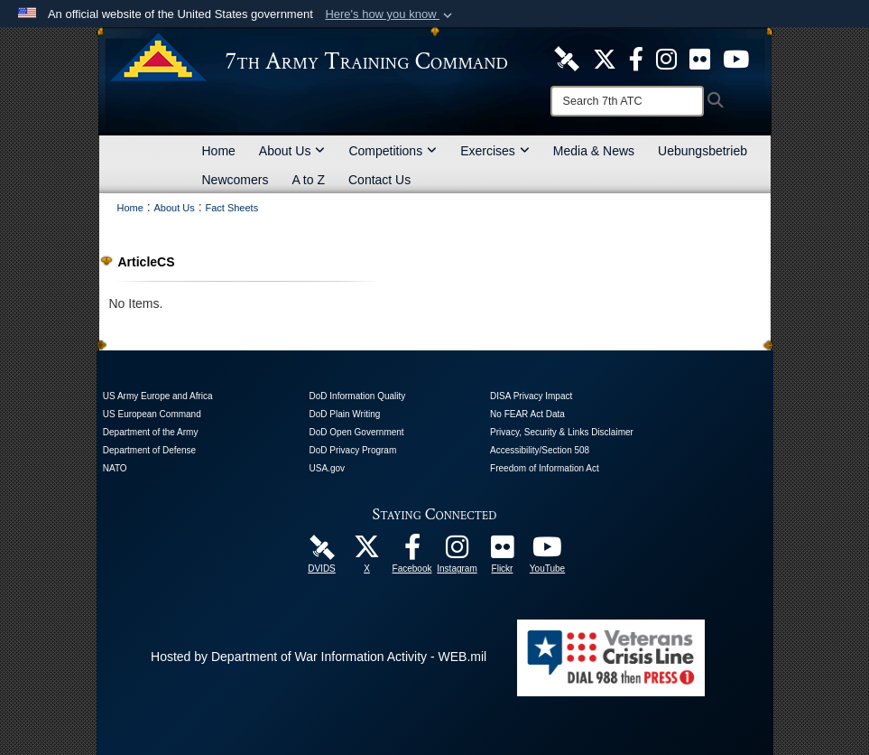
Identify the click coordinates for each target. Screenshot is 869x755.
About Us (292, 151)
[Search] (627, 101)
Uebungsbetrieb (702, 151)
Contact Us (379, 179)
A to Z (308, 179)
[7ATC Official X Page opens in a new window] (604, 58)
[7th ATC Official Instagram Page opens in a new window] (666, 58)
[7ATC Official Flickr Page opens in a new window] (699, 58)
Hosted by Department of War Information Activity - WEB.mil (318, 656)
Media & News (593, 151)
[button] (390, 14)
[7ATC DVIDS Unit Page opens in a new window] (566, 58)
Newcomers (235, 179)
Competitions (392, 151)
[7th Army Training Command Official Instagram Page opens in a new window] (457, 552)
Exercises (495, 151)
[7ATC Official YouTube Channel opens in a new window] (736, 58)
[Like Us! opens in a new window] (636, 58)
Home (219, 151)
